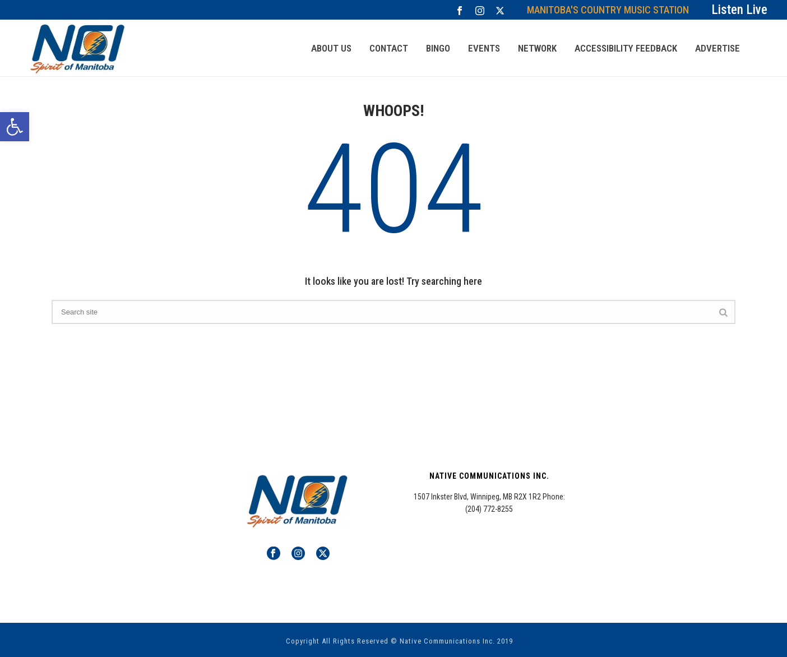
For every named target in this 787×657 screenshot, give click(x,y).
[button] (14, 126)
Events (484, 48)
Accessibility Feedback (626, 48)
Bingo (438, 48)
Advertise (717, 48)
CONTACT (388, 48)
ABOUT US (331, 48)
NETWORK (537, 48)
